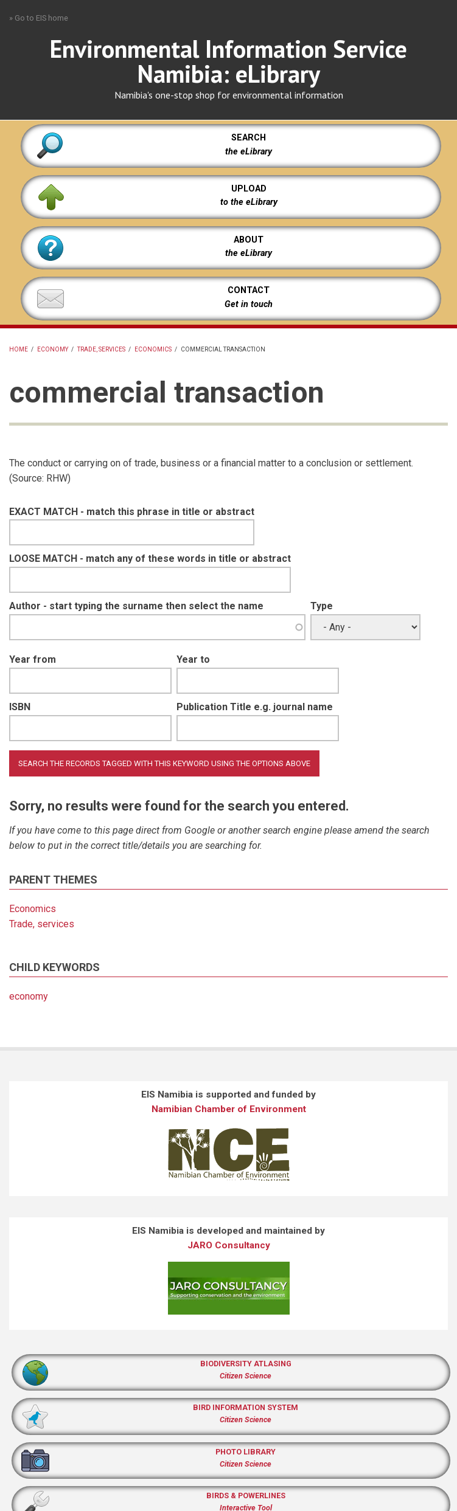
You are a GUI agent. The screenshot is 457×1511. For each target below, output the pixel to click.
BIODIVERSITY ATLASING (245, 1363)
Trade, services (101, 349)
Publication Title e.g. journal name (254, 707)
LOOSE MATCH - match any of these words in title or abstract (150, 558)
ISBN (19, 707)
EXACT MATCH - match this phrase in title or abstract (131, 511)
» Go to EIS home (38, 17)
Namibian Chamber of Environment (229, 1109)
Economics (153, 349)
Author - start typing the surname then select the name (136, 606)
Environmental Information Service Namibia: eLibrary (228, 61)
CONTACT (249, 290)
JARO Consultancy (228, 1245)
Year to (193, 659)
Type (321, 606)
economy (52, 349)
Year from (32, 659)
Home (18, 349)
